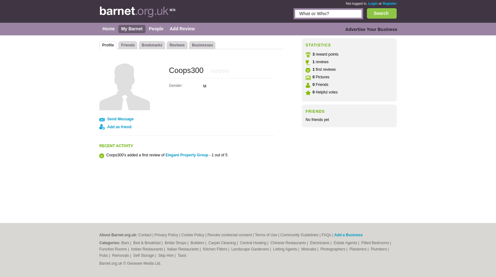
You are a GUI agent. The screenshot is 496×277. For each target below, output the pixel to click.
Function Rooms (113, 249)
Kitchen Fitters (215, 249)
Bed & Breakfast (147, 243)
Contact (144, 235)
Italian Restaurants (183, 249)
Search (381, 13)
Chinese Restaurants (288, 243)
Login (373, 3)
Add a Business (348, 235)
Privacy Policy (166, 235)
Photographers (333, 249)
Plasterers (359, 249)
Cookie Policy (192, 235)
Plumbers (379, 249)
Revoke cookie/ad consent (229, 235)
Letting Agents (285, 249)
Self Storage (144, 255)
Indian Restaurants (147, 249)
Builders (197, 243)
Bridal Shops (176, 243)
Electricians (320, 243)
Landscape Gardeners (250, 249)
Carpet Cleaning (222, 243)
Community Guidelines (299, 235)
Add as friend (119, 127)
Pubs (104, 255)
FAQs (326, 235)
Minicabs (309, 249)
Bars (125, 243)
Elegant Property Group (186, 155)
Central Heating (254, 243)
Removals (121, 255)
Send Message (120, 119)
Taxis (182, 255)
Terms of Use (266, 235)
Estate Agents (346, 243)
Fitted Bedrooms (375, 243)
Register (390, 3)
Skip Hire (166, 255)
